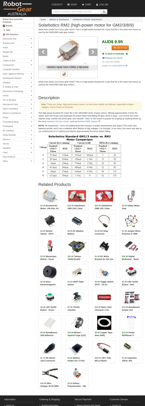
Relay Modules (9, 135)
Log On (101, 4)
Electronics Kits (9, 39)
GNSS (5, 95)
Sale (6, 30)
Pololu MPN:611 (119, 66)
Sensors (6, 139)
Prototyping (8, 126)
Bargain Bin (8, 52)
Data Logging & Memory (13, 74)
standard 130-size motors (58, 121)
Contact (57, 4)
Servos (6, 144)
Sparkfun (7, 148)
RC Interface (8, 130)
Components (8, 65)
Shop (72, 4)
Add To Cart (120, 48)
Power (5, 117)
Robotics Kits (8, 43)
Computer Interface (11, 69)
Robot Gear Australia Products (13, 20)
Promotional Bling (10, 122)
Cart (86, 4)
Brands (7, 26)
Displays (6, 82)
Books (5, 56)
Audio (5, 47)
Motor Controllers (10, 109)
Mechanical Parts (10, 104)
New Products (9, 157)
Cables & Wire (9, 61)
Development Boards (12, 78)
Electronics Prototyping (13, 91)
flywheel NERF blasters (88, 121)
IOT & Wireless (9, 100)
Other (5, 161)
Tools (5, 152)
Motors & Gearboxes (12, 113)
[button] (43, 57)
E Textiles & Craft (10, 87)
